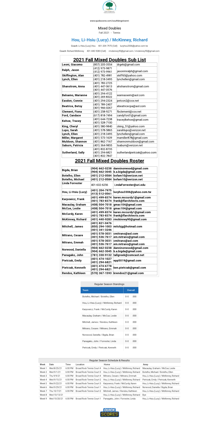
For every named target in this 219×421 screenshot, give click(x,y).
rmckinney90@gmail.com (121, 51)
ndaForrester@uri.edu (130, 185)
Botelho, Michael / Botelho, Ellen (98, 296)
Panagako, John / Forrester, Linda (99, 341)
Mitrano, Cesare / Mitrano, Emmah (99, 328)
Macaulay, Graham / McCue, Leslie (99, 315)
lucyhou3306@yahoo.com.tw (134, 46)
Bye (144, 395)
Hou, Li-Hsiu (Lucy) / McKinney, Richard (102, 303)
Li (115, 185)
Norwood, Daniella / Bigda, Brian (98, 334)
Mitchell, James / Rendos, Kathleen (99, 322)
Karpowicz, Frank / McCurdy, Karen (99, 309)
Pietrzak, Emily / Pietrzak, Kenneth (99, 347)
